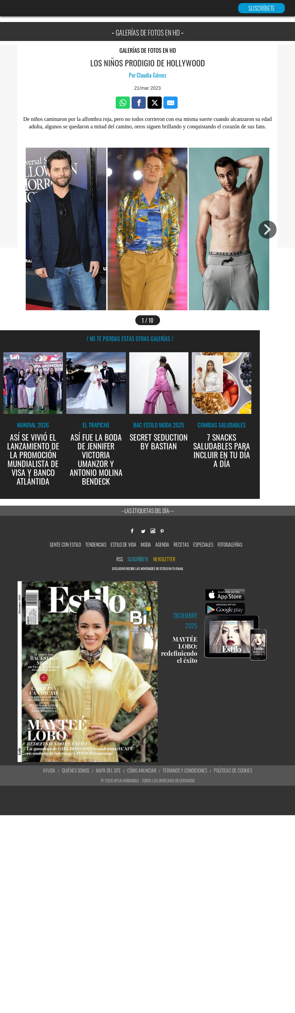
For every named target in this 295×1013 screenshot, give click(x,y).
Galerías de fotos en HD (147, 50)
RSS (119, 559)
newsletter (164, 559)
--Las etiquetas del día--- (147, 511)
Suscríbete (138, 559)
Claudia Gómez (151, 75)
